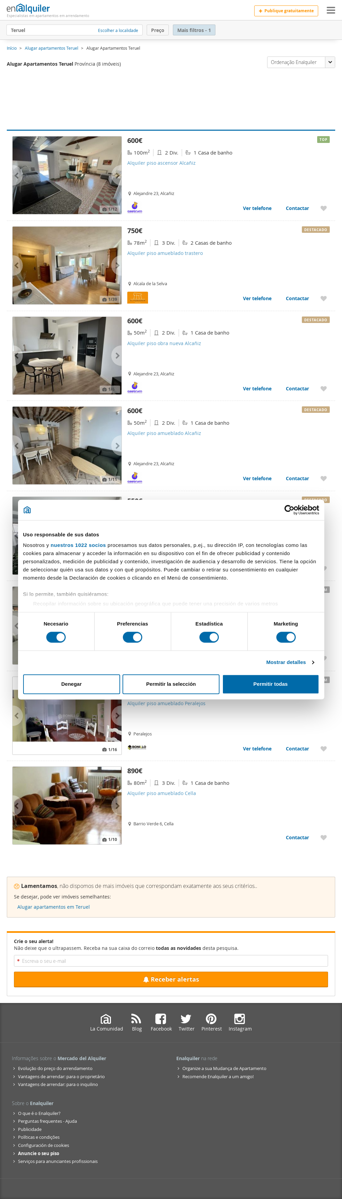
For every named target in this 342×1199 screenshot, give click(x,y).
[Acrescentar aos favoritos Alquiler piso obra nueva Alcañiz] (323, 388)
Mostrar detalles (286, 662)
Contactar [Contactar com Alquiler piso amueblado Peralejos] (297, 748)
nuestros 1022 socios (78, 545)
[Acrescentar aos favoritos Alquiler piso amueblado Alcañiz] (323, 478)
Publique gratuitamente (286, 11)
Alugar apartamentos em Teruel (53, 907)
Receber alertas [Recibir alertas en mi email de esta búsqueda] (171, 979)
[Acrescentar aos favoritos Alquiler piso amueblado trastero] (323, 298)
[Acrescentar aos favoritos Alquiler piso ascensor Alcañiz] (323, 208)
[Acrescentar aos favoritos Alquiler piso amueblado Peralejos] (323, 748)
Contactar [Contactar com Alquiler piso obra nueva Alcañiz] (297, 388)
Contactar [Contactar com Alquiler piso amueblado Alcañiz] (297, 478)
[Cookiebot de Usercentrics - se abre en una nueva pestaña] (289, 510)
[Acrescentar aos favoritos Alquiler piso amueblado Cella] (323, 837)
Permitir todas (271, 684)
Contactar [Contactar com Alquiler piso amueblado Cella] (297, 837)
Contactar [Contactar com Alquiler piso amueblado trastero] (297, 298)
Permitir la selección (171, 684)
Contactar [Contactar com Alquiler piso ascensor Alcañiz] (297, 208)
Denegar (71, 684)
